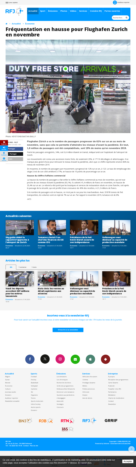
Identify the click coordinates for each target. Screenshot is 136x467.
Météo (84, 386)
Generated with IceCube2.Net (120, 443)
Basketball (34, 383)
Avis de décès (87, 398)
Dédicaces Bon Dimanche (66, 389)
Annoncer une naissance (65, 392)
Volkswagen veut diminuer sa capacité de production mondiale (114, 240)
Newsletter (112, 404)
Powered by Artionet (102, 443)
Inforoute (85, 392)
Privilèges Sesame (88, 383)
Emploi (84, 395)
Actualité (32, 11)
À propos (111, 376)
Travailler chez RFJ (114, 389)
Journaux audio (10, 392)
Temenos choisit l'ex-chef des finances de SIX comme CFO (51, 240)
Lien (9, 159)
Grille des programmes (65, 386)
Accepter (128, 461)
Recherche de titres (64, 383)
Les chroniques (62, 379)
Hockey (33, 379)
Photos (63, 11)
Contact (111, 401)
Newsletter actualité (12, 401)
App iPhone (90, 359)
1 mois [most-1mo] (34, 267)
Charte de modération (116, 398)
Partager (10, 149)
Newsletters (75, 359)
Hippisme (34, 395)
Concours (60, 407)
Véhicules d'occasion (89, 376)
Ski (32, 392)
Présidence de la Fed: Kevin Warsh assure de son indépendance (82, 240)
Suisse (7, 379)
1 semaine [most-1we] (22, 267)
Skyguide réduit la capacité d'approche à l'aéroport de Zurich (17, 240)
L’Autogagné (61, 398)
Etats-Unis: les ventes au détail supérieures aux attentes (51, 291)
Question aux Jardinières (65, 395)
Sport (42, 11)
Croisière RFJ (96, 11)
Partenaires (112, 392)
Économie (30, 23)
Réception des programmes (118, 379)
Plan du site (34, 445)
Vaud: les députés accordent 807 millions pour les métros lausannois (17, 292)
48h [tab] (11, 267)
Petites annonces (88, 389)
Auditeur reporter (11, 398)
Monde (7, 383)
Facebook (30, 359)
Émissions (53, 11)
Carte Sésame (113, 383)
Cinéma (85, 379)
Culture (7, 389)
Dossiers (8, 395)
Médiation (111, 395)
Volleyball (34, 386)
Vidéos (73, 11)
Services (83, 11)
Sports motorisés (37, 401)
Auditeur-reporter (121, 3)
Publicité (111, 386)
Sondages (60, 404)
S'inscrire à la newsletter (68, 330)
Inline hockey (35, 404)
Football (34, 376)
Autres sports (35, 407)
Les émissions (62, 376)
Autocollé (60, 401)
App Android (105, 359)
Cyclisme (34, 389)
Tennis (33, 398)
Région (7, 376)
